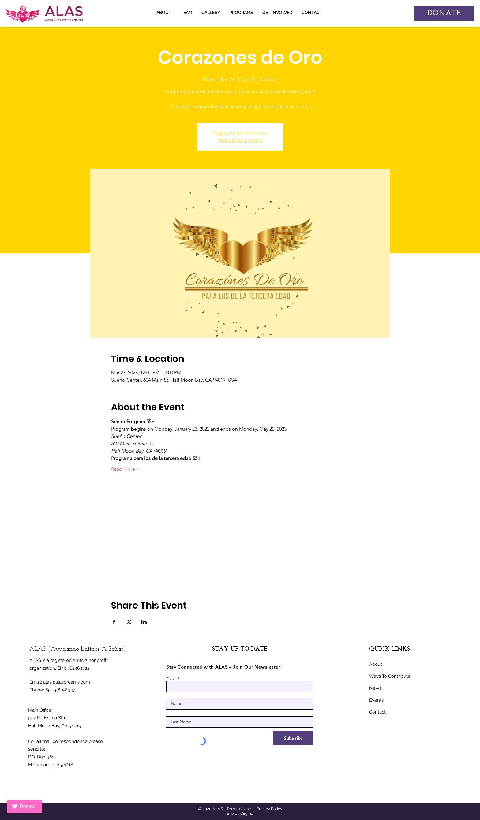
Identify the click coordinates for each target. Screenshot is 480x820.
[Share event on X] (129, 622)
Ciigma (246, 813)
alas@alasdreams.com (66, 682)
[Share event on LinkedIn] (144, 622)
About (375, 664)
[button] (211, 12)
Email (171, 679)
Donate (23, 806)
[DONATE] (444, 13)
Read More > (125, 469)
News (375, 688)
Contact (377, 712)
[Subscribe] (293, 738)
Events (376, 700)
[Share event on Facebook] (114, 622)
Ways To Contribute (390, 676)
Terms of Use (239, 809)
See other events (240, 140)
